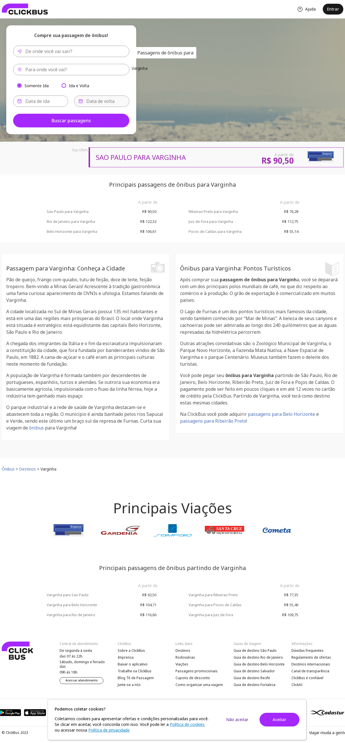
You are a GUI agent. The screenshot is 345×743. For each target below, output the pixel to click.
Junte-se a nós (129, 684)
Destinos (182, 650)
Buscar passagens (71, 120)
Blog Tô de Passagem (136, 677)
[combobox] (71, 51)
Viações (181, 664)
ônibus (36, 428)
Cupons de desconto (192, 677)
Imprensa (126, 657)
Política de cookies (187, 724)
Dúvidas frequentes (307, 650)
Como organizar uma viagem (199, 684)
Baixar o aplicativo (133, 664)
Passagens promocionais (196, 671)
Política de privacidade (109, 730)
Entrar (333, 9)
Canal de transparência (310, 671)
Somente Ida (37, 85)
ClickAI (296, 684)
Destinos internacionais (310, 664)
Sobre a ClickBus (131, 650)
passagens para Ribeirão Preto (213, 421)
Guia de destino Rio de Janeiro (258, 657)
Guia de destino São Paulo (255, 650)
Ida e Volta (79, 85)
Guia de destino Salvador (254, 671)
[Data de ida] (40, 101)
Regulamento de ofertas (311, 657)
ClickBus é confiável (307, 677)
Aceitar (279, 719)
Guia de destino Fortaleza (254, 684)
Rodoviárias (185, 657)
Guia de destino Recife (252, 677)
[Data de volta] (101, 101)
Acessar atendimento (82, 680)
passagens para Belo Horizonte (281, 414)
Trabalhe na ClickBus (135, 671)
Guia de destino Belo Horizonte (259, 664)
